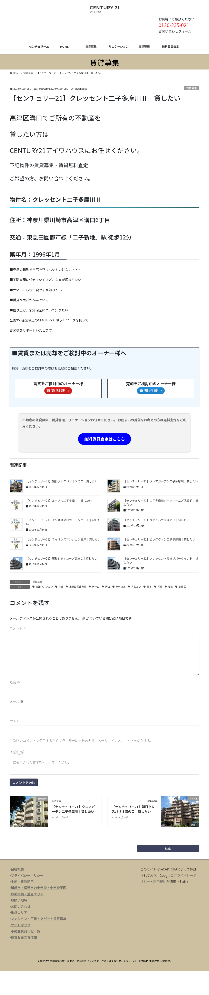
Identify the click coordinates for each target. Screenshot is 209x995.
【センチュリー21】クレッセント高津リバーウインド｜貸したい (160, 560)
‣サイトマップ (20, 924)
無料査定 (121, 586)
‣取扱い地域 (18, 900)
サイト (14, 720)
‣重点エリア (18, 912)
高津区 (182, 586)
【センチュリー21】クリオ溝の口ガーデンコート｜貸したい (63, 522)
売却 (61, 586)
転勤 (170, 586)
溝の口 (95, 586)
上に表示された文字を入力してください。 (40, 762)
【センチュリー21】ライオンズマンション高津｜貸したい (63, 539)
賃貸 (159, 586)
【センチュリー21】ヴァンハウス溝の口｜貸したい (156, 520)
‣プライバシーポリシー (26, 875)
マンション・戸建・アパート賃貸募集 (38, 918)
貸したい (136, 586)
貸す (149, 586)
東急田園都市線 (77, 586)
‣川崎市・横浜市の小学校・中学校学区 (38, 887)
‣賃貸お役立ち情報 (23, 937)
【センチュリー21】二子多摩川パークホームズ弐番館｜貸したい (160, 503)
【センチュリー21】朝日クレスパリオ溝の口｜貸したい (62, 481)
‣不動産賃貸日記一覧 (25, 931)
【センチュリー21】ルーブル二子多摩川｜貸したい (59, 501)
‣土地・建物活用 (22, 881)
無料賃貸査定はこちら (104, 439)
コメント (18, 628)
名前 (15, 682)
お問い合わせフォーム (175, 31)
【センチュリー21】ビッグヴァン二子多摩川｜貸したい (159, 539)
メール (16, 701)
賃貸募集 (191, 88)
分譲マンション (44, 586)
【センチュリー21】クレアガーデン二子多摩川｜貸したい (160, 481)
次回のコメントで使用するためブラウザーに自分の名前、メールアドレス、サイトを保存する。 (83, 740)
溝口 (107, 586)
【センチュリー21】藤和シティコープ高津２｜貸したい (61, 558)
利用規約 (159, 881)
